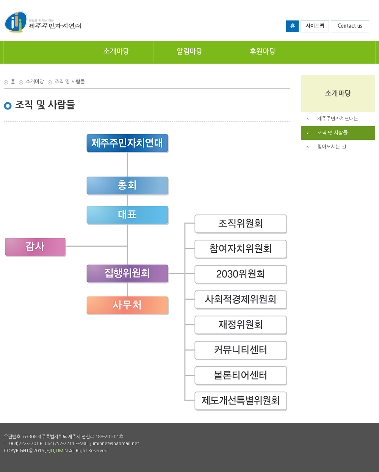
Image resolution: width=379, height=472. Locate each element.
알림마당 (189, 51)
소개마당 (116, 51)
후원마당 (263, 51)
